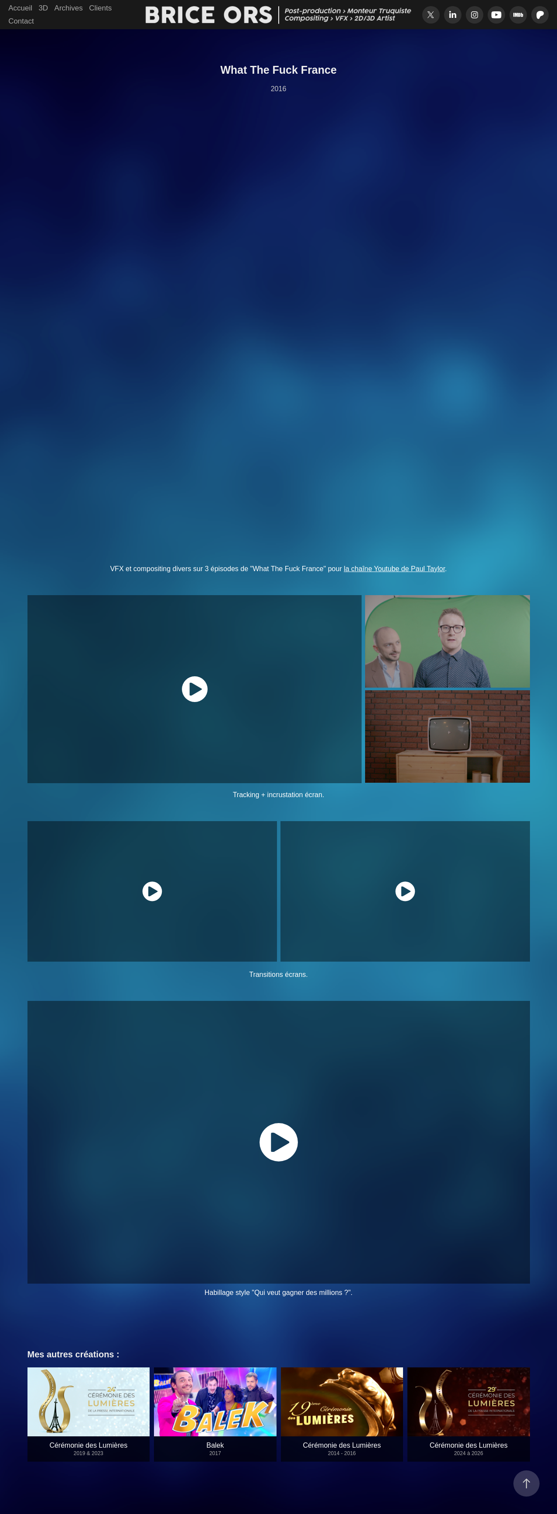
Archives (69, 8)
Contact (21, 21)
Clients (100, 8)
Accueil (20, 8)
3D (43, 8)
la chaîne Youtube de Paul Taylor (394, 568)
